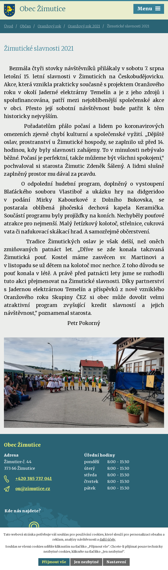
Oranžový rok (49, 26)
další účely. (107, 539)
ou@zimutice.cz (32, 488)
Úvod (8, 26)
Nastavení (116, 562)
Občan (25, 26)
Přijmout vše (54, 562)
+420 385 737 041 (33, 478)
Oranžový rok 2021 (84, 26)
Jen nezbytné (86, 562)
